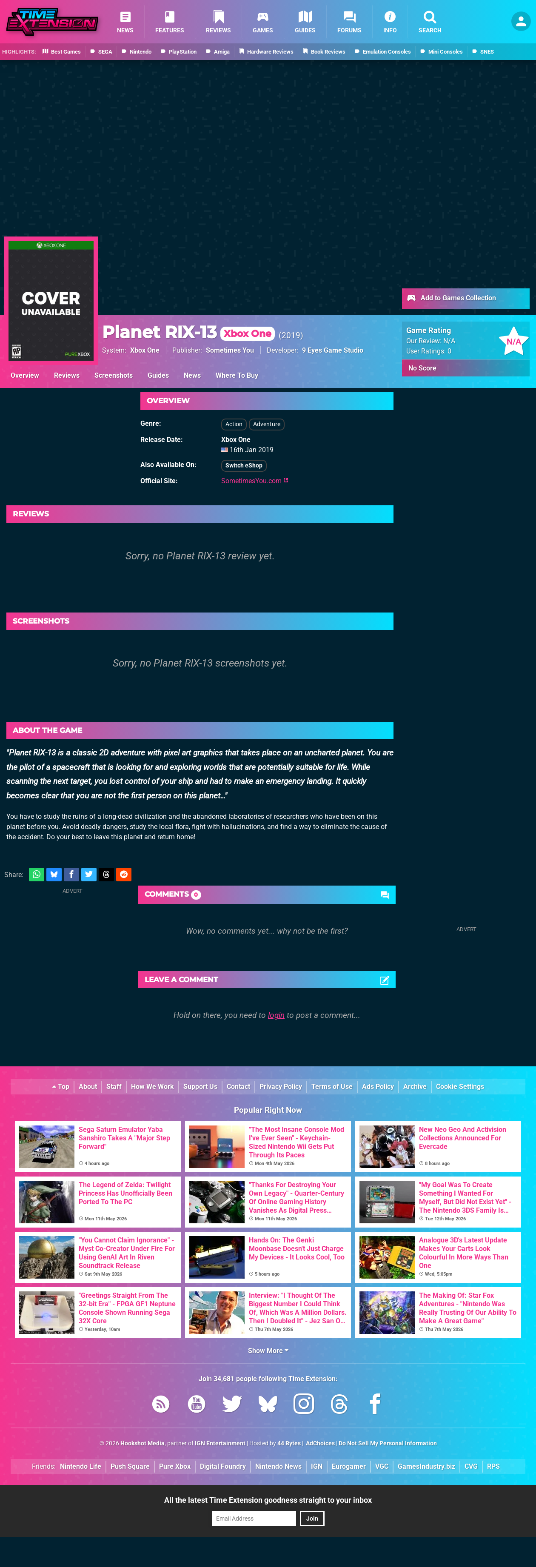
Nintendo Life (80, 1466)
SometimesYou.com (254, 481)
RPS (493, 1466)
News (192, 375)
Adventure (266, 424)
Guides (158, 375)
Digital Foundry (223, 1466)
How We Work (152, 1087)
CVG (471, 1466)
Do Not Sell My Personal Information (388, 1443)
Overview (25, 375)
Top (60, 1087)
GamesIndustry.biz (426, 1466)
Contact (238, 1087)
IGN (316, 1466)
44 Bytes (289, 1443)
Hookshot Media (142, 1443)
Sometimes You (230, 350)
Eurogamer (349, 1466)
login (276, 1015)
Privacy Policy (280, 1087)
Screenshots (113, 375)
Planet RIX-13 (188, 332)
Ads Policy (378, 1087)
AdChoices (320, 1443)
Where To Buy (237, 375)
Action (233, 424)
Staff (114, 1087)
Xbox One (145, 350)
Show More (268, 1351)
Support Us (200, 1087)
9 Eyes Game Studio (332, 350)
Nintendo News (278, 1466)
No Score (422, 368)
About (88, 1087)
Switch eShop (243, 465)
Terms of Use (332, 1087)
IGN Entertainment (220, 1443)
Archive (415, 1087)
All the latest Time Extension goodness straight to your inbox (268, 1500)
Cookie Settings (460, 1087)
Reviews (67, 375)
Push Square (130, 1466)
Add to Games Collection (451, 299)
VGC (381, 1466)
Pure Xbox (175, 1466)
